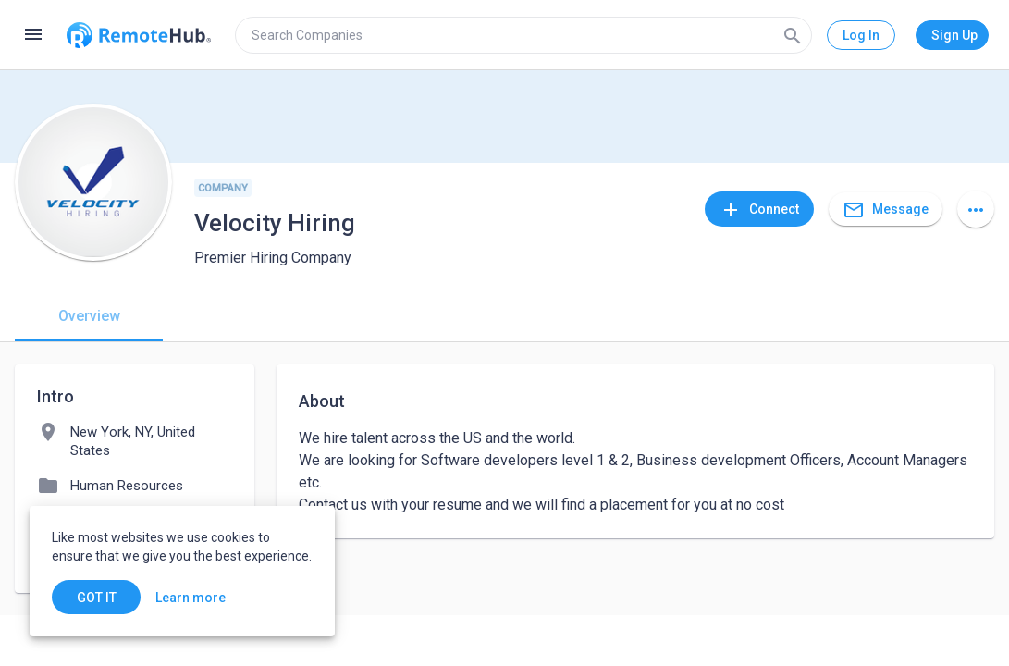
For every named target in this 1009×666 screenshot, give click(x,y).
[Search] (792, 35)
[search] (523, 35)
